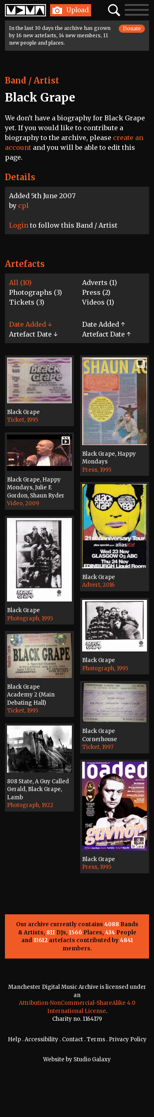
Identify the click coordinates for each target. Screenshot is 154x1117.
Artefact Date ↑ (106, 334)
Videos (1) (98, 302)
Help (14, 1039)
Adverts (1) (99, 282)
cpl (23, 205)
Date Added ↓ (30, 324)
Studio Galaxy (92, 1059)
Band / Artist (32, 80)
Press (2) (96, 292)
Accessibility (41, 1039)
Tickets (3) (26, 302)
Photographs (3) (35, 292)
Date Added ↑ (103, 324)
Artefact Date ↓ (33, 334)
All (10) (20, 282)
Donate (132, 28)
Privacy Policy (128, 1039)
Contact (72, 1039)
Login (18, 225)
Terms (96, 1039)
